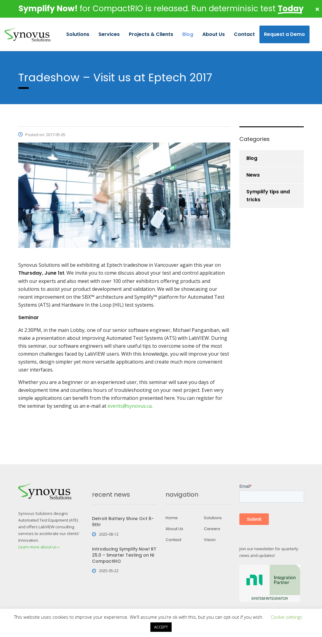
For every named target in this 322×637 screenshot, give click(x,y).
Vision (210, 539)
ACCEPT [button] (161, 627)
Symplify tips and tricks (268, 195)
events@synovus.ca (130, 406)
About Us (213, 34)
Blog (187, 34)
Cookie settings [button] (286, 617)
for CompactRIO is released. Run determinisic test (161, 8)
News (253, 174)
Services (109, 34)
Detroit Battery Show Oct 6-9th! (123, 522)
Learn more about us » (39, 547)
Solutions (77, 34)
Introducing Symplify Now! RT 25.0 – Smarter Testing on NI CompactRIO (124, 555)
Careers (212, 528)
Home (172, 518)
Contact (244, 34)
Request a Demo (284, 34)
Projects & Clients (151, 34)
